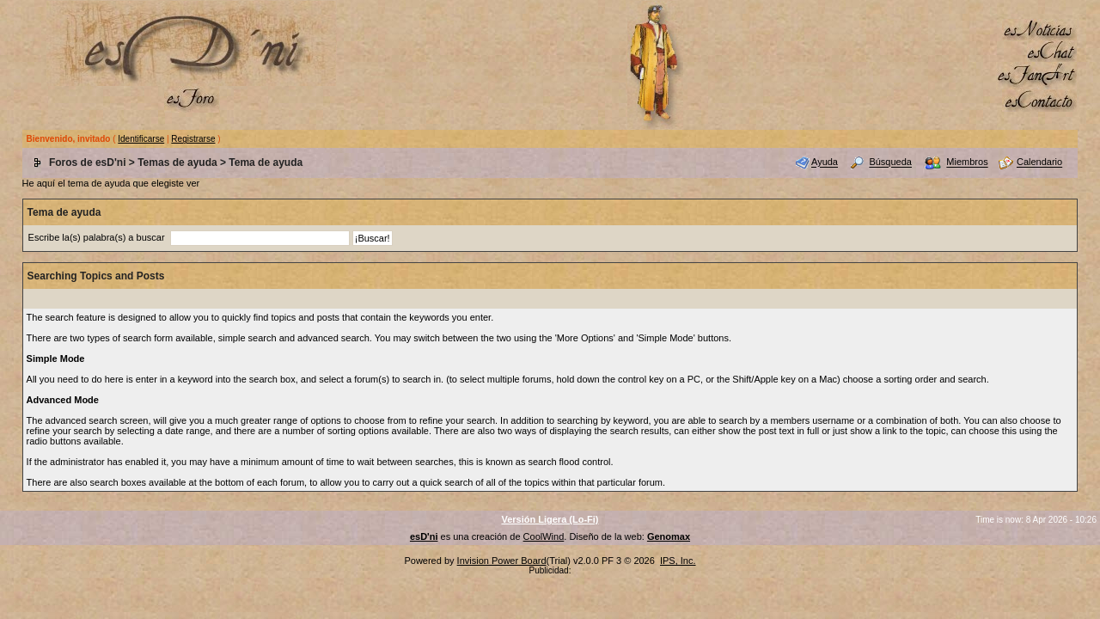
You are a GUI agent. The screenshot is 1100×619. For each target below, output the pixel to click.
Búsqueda (890, 162)
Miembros (966, 162)
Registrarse (193, 139)
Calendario (1039, 162)
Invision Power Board (502, 560)
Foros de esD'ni (87, 162)
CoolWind (544, 536)
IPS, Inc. (678, 560)
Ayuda (824, 162)
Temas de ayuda (177, 162)
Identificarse (141, 139)
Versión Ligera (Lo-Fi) (549, 519)
